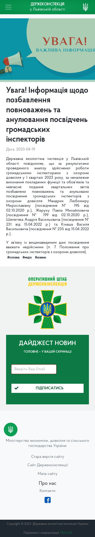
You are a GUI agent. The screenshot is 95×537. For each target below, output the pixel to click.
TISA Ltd (66, 532)
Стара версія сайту (47, 457)
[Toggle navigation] (8, 7)
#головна (13, 257)
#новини (40, 257)
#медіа (27, 257)
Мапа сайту (48, 474)
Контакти (47, 491)
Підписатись (39, 388)
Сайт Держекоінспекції (47, 465)
